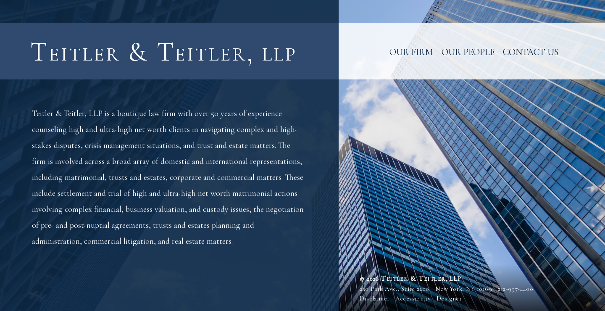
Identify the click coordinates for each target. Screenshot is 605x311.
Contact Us (530, 52)
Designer (449, 298)
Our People (468, 52)
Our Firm (411, 52)
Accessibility (413, 298)
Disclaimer (374, 298)
